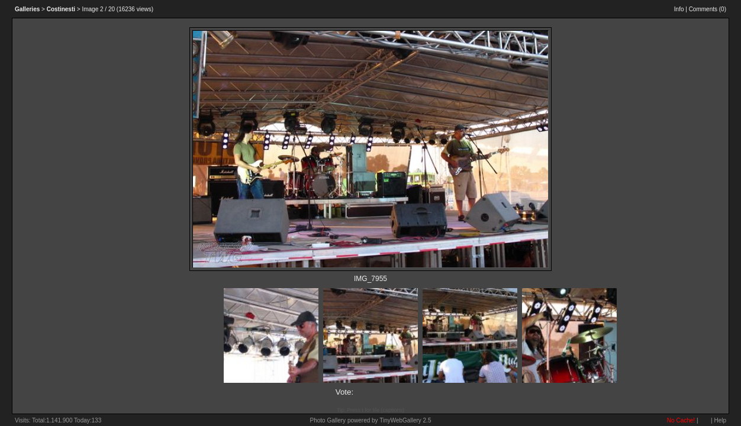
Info (679, 9)
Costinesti (61, 9)
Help (720, 420)
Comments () (707, 9)
